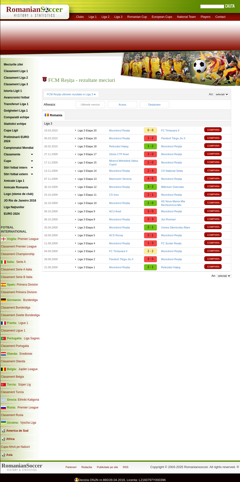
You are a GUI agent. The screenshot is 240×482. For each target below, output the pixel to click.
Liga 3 (118, 17)
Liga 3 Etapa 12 (87, 186)
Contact (220, 17)
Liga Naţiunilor (14, 207)
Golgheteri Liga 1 (16, 110)
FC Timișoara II (170, 130)
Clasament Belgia (12, 376)
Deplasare (154, 104)
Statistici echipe (15, 124)
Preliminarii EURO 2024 (16, 139)
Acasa (122, 104)
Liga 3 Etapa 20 (87, 130)
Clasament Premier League (19, 246)
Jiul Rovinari (168, 219)
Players (205, 17)
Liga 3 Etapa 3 (86, 251)
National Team (186, 17)
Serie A (21, 262)
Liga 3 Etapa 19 (87, 138)
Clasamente (12, 154)
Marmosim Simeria (120, 178)
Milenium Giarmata (172, 186)
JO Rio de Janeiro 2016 (20, 200)
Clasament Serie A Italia (16, 269)
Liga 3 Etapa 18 (87, 146)
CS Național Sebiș (172, 170)
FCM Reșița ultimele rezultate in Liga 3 (71, 94)
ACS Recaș (116, 235)
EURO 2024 (12, 213)
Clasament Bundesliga (15, 307)
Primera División (27, 284)
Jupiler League (28, 369)
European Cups (162, 17)
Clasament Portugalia (15, 346)
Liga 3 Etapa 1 (86, 267)
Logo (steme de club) (19, 194)
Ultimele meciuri (90, 104)
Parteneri (71, 467)
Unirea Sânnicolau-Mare (175, 227)
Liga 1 (93, 17)
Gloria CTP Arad (119, 154)
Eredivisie (26, 353)
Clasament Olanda (13, 361)
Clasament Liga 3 (16, 84)
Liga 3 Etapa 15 (87, 162)
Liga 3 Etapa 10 (87, 203)
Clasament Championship (17, 254)
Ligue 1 (23, 323)
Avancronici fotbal (16, 97)
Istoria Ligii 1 (13, 91)
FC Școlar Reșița (171, 243)
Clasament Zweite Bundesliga (20, 315)
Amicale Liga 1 (14, 180)
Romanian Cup (137, 17)
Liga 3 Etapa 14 (87, 170)
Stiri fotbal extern (16, 174)
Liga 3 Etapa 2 (86, 259)
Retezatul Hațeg (118, 146)
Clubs (80, 17)
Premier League (28, 239)
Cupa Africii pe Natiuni (15, 447)
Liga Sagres (32, 338)
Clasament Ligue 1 (13, 330)
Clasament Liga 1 (16, 71)
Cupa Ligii (11, 130)
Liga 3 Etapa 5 (86, 235)
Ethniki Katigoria (28, 399)
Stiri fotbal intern (15, 167)
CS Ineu (114, 194)
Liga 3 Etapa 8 (86, 219)
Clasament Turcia (12, 392)
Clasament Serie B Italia (17, 277)
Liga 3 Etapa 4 (86, 243)
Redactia (86, 467)
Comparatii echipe (16, 117)
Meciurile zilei (13, 64)
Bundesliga (30, 300)
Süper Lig (24, 384)
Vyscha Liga (28, 422)
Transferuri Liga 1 (16, 104)
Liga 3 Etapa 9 (86, 211)
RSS (125, 467)
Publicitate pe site (107, 467)
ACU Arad (115, 211)
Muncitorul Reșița (119, 130)
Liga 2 (106, 17)
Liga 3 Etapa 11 (87, 194)
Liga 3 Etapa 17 (87, 154)
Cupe (7, 161)
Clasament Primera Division (19, 292)
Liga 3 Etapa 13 (87, 178)
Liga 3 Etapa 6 (86, 227)
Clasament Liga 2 (16, 77)
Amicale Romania (16, 187)
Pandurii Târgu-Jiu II (173, 138)
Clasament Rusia (12, 415)
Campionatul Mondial (19, 148)
